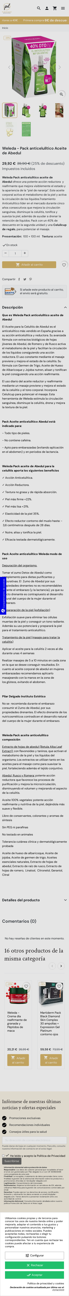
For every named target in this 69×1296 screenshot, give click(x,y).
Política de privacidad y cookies (45, 1283)
